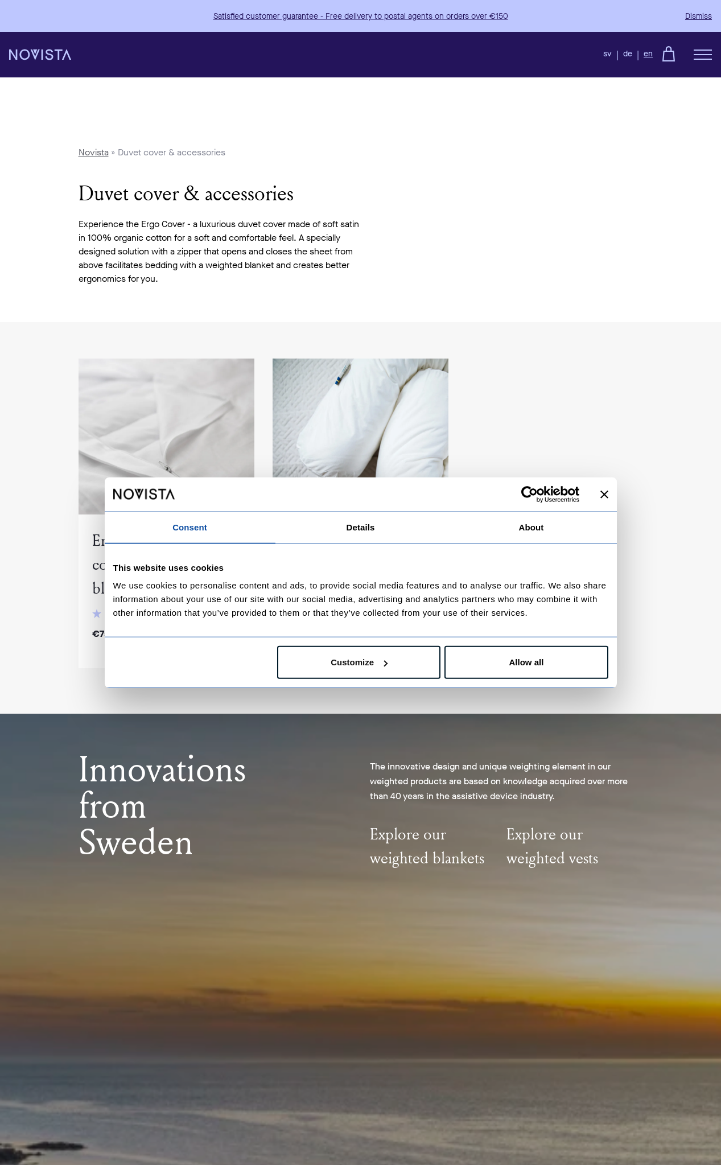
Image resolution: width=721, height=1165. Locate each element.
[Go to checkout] (668, 53)
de (627, 53)
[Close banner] (604, 494)
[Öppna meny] (703, 54)
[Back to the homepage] (40, 54)
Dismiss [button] (698, 16)
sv (607, 53)
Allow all (526, 662)
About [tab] (531, 527)
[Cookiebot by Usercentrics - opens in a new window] (529, 494)
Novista (94, 152)
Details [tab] (361, 527)
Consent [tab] (189, 527)
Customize (359, 662)
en (648, 53)
